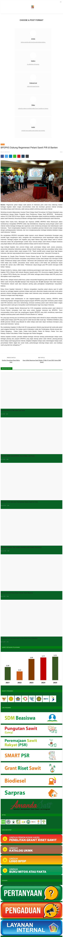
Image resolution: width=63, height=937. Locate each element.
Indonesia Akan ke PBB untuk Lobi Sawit (13, 410)
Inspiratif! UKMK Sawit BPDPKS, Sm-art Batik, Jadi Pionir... (18, 456)
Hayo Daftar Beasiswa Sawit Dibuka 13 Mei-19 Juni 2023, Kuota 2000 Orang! (42, 361)
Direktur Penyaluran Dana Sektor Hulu (11, 361)
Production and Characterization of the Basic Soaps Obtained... (19, 638)
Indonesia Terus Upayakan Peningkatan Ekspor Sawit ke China (19, 502)
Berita (2, 144)
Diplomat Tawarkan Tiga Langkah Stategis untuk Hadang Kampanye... (21, 547)
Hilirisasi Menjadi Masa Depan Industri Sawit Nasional (17, 593)
